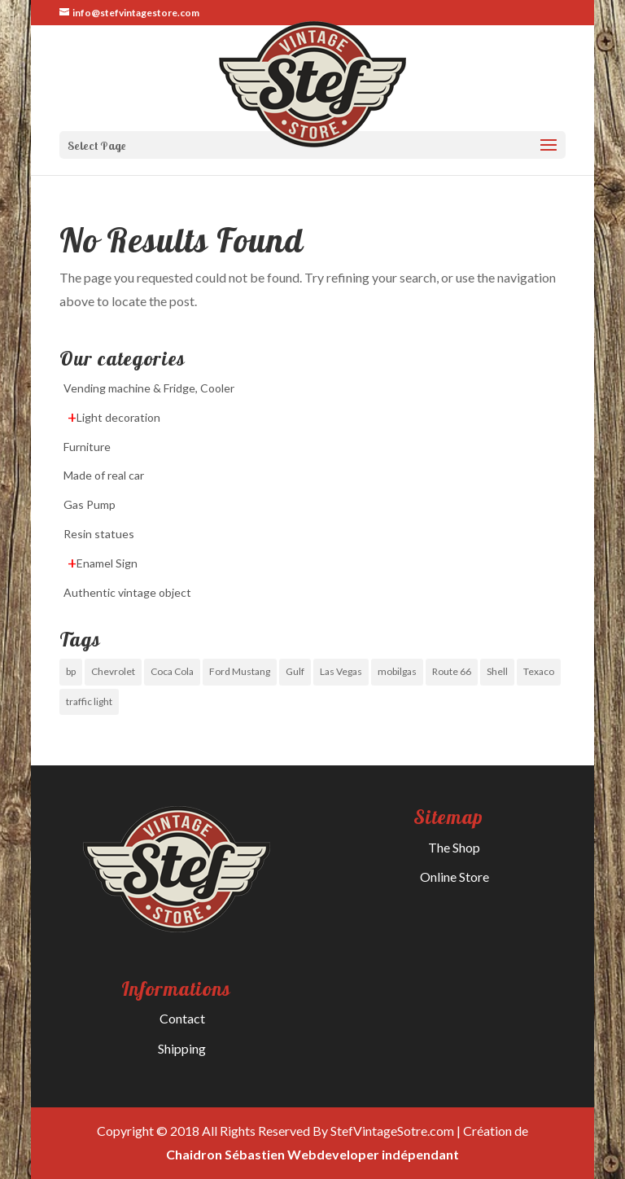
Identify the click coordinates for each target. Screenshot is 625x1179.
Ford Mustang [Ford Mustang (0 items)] (239, 671)
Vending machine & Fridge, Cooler (148, 388)
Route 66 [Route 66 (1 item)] (451, 671)
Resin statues (98, 534)
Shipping (182, 1048)
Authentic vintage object (127, 592)
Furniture (87, 447)
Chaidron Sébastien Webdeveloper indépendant (312, 1154)
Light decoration (118, 417)
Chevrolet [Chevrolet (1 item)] (113, 671)
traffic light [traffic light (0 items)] (89, 701)
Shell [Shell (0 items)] (497, 671)
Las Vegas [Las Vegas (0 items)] (341, 671)
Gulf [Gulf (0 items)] (295, 671)
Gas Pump (89, 504)
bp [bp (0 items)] (71, 671)
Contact (182, 1018)
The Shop (454, 847)
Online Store (454, 876)
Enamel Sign (107, 563)
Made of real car (103, 475)
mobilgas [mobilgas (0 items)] (397, 671)
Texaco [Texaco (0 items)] (538, 671)
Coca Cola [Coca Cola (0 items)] (172, 671)
